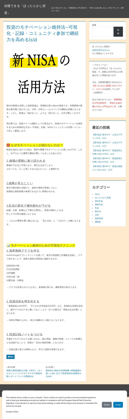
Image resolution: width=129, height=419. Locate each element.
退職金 (98, 222)
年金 (97, 208)
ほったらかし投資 (103, 197)
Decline (104, 405)
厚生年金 (99, 201)
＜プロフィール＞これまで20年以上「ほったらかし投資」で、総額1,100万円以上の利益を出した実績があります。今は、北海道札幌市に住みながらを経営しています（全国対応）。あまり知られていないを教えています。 (107, 87)
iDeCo (97, 194)
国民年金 (99, 204)
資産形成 (99, 218)
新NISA (10, 357)
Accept (117, 405)
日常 (97, 215)
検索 (94, 25)
